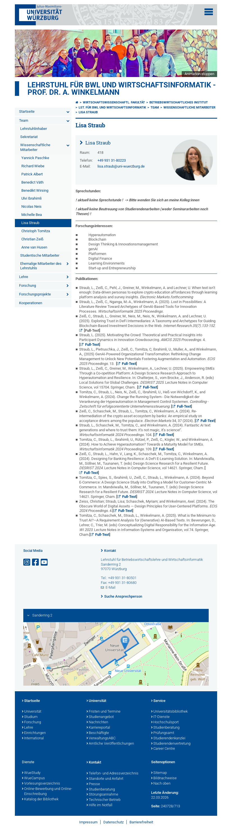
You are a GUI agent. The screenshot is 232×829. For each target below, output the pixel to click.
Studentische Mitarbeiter (39, 255)
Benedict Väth (32, 182)
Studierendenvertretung (170, 743)
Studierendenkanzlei (168, 738)
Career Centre (163, 748)
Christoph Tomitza (35, 231)
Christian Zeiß (32, 239)
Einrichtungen (34, 733)
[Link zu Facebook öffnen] (36, 562)
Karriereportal (98, 727)
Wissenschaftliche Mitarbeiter (35, 147)
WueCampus (33, 778)
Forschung (27, 285)
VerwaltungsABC (101, 738)
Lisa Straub (30, 223)
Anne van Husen (34, 247)
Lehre (23, 277)
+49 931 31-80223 (111, 160)
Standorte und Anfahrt (105, 778)
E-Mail (110, 587)
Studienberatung (165, 727)
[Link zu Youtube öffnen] (45, 562)
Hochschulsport (165, 722)
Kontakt (110, 551)
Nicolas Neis (31, 206)
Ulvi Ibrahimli (31, 198)
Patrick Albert (32, 174)
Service (158, 701)
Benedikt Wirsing (34, 190)
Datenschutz (113, 822)
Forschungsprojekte (35, 294)
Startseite (27, 111)
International (33, 738)
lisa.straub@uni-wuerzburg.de (121, 166)
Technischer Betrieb (103, 800)
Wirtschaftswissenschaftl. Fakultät (114, 102)
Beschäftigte (98, 733)
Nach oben (160, 783)
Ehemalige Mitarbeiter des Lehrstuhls (41, 265)
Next (207, 53)
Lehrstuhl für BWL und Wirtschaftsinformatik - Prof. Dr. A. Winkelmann (122, 88)
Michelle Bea (31, 215)
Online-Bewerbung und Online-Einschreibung (47, 792)
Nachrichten (97, 722)
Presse (93, 784)
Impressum (88, 822)
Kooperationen (30, 303)
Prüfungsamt (162, 733)
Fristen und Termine (103, 711)
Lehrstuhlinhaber (33, 129)
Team (23, 120)
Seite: (155, 806)
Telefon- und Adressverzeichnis (112, 773)
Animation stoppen (199, 74)
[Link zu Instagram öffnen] (27, 562)
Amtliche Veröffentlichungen (110, 743)
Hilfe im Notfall (99, 805)
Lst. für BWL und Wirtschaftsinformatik (112, 107)
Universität (31, 711)
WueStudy (31, 773)
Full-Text (92, 344)
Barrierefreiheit (141, 822)
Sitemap (159, 773)
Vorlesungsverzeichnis (41, 783)
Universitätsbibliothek (169, 711)
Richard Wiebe (32, 166)
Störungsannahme (102, 794)
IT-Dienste (160, 717)
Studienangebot (100, 717)
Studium (30, 717)
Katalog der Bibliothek (40, 799)
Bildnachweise (164, 778)
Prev (25, 53)
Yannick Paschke (35, 158)
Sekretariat (29, 137)
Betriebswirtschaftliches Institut (178, 102)
